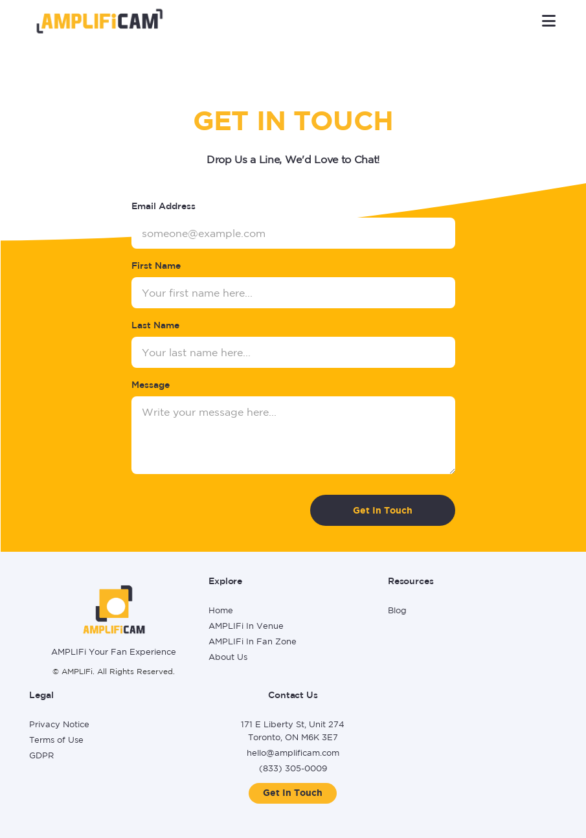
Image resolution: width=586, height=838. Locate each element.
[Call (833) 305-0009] (293, 770)
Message (150, 384)
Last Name (155, 325)
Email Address (163, 206)
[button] (549, 20)
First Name (156, 265)
